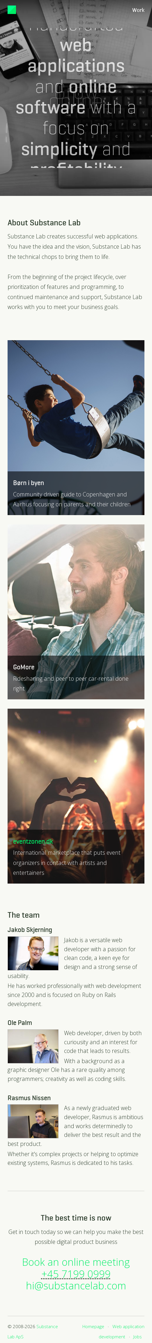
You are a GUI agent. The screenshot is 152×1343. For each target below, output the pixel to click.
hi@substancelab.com (76, 1285)
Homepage (93, 1326)
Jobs (137, 1337)
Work (138, 10)
